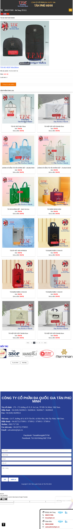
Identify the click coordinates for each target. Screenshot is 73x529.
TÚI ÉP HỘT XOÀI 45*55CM (18, 250)
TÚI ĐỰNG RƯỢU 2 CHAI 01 (54, 250)
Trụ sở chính (15, 362)
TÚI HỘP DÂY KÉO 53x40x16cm (54, 333)
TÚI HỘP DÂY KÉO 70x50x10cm (18, 333)
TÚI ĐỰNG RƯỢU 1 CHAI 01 (54, 292)
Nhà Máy (24, 362)
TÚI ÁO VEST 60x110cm (18, 126)
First (28, 342)
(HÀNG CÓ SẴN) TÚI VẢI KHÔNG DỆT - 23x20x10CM (18, 168)
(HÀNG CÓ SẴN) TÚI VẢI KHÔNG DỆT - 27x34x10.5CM (54, 168)
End (45, 342)
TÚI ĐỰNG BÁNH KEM (54, 209)
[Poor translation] (5, 500)
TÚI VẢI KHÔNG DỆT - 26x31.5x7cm (18, 209)
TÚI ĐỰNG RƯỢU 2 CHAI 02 (18, 292)
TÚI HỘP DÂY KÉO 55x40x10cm (54, 126)
